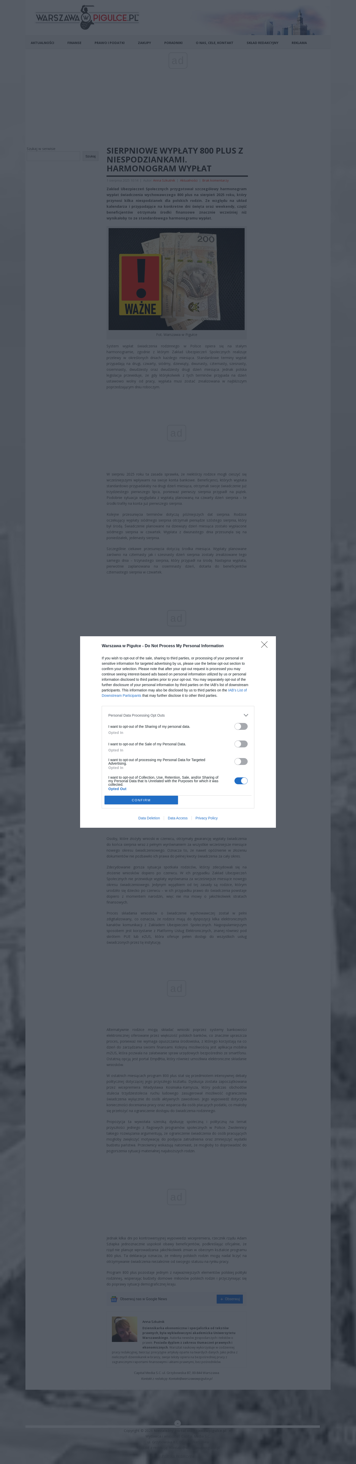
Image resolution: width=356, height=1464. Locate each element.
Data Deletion (149, 818)
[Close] (266, 646)
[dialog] (178, 732)
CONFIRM (141, 800)
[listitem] (178, 715)
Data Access (178, 818)
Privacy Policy (207, 818)
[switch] (241, 726)
